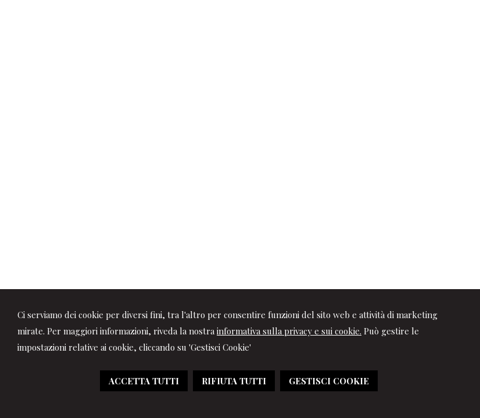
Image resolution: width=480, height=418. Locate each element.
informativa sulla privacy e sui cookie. (289, 331)
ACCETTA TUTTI (144, 381)
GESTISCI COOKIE (329, 381)
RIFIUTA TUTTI (234, 381)
